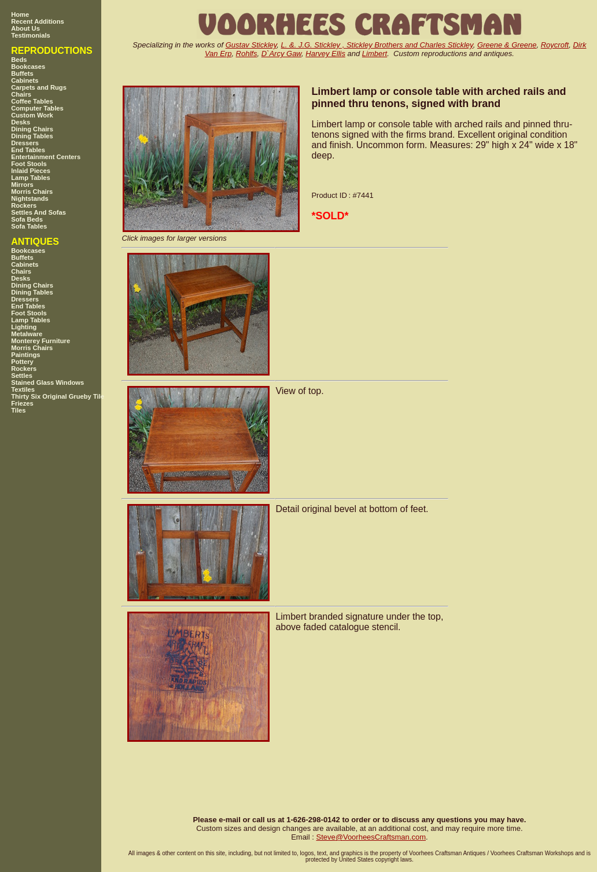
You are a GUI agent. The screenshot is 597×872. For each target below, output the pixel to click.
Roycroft (555, 45)
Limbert (374, 53)
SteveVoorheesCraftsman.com (371, 837)
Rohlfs (246, 53)
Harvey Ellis (325, 53)
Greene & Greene (507, 45)
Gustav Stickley (251, 45)
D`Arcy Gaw (281, 53)
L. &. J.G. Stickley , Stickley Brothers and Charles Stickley (377, 45)
